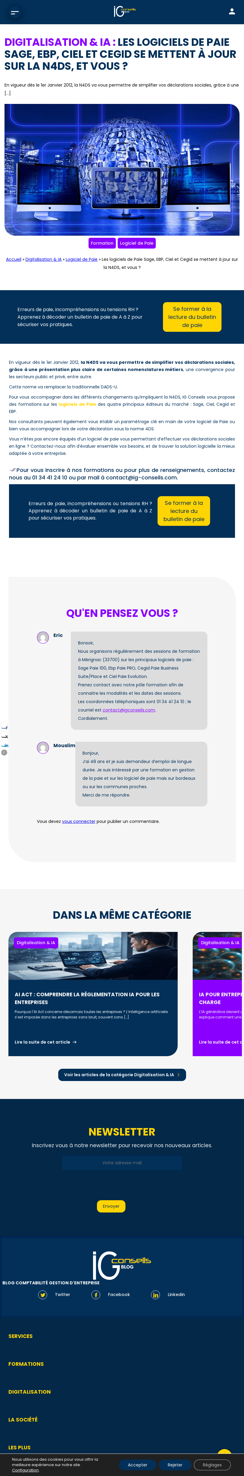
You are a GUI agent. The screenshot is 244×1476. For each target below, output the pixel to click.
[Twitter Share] (4, 734)
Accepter (137, 1465)
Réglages (212, 1465)
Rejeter (175, 1465)
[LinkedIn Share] (4, 743)
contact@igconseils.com (129, 710)
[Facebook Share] (4, 725)
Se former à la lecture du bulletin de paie (192, 317)
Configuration (25, 1470)
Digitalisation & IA (44, 259)
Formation (102, 243)
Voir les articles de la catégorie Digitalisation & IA (119, 1075)
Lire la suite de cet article (42, 1042)
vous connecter (78, 821)
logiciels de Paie (77, 404)
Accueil (13, 259)
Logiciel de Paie (136, 243)
